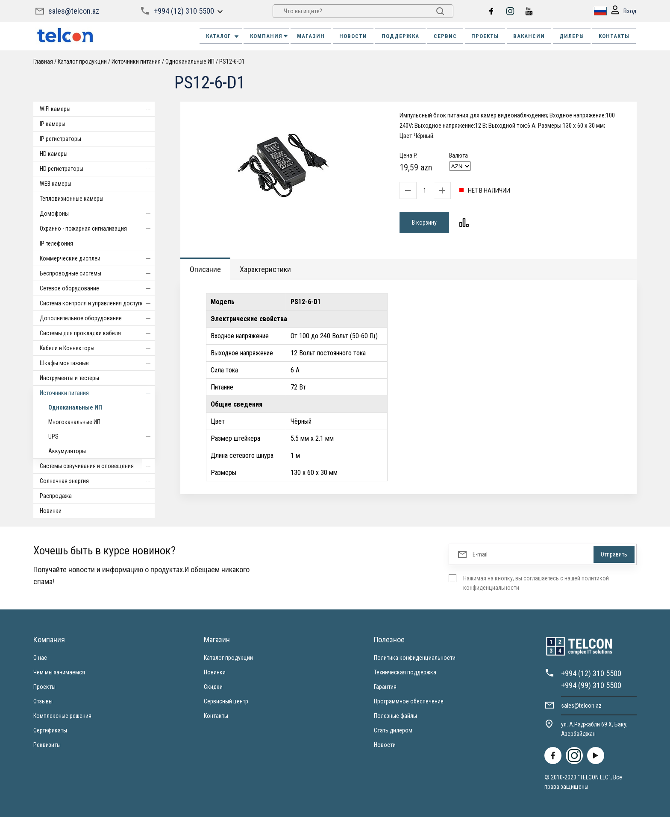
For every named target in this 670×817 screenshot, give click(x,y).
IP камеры (97, 124)
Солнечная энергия (97, 481)
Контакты (216, 715)
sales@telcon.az (73, 10)
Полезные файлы (395, 715)
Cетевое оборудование (97, 288)
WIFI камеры (97, 109)
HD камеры (97, 153)
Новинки (51, 510)
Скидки (213, 686)
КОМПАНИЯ (269, 36)
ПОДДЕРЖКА (400, 36)
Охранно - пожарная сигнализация (97, 228)
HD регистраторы (97, 168)
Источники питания (136, 61)
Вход (624, 11)
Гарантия (385, 686)
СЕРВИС (445, 36)
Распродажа (56, 495)
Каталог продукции (82, 61)
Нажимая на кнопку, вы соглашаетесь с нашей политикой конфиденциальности (536, 583)
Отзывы (43, 701)
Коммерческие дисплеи (97, 258)
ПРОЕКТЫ (485, 36)
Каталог (223, 36)
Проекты (44, 686)
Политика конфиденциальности (414, 657)
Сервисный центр (226, 701)
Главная (43, 61)
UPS (101, 436)
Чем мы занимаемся (59, 672)
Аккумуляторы (67, 451)
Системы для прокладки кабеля (97, 333)
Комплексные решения (62, 715)
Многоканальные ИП (74, 422)
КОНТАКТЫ (614, 36)
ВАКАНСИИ (529, 36)
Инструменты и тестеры (69, 378)
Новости (385, 744)
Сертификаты (50, 730)
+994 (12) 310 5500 (184, 10)
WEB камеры (55, 183)
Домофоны (97, 213)
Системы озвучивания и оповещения (97, 466)
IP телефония (56, 243)
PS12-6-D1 (232, 61)
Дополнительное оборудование (97, 318)
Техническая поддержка (405, 672)
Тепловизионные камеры (71, 198)
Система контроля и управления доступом (97, 303)
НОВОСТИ (353, 36)
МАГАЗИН (311, 36)
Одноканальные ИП (190, 61)
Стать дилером (393, 730)
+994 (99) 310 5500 (591, 685)
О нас (40, 657)
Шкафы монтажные (97, 363)
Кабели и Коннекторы (97, 348)
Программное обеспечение (409, 701)
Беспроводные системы (97, 273)
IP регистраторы (60, 138)
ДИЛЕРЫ (571, 36)
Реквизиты (47, 744)
